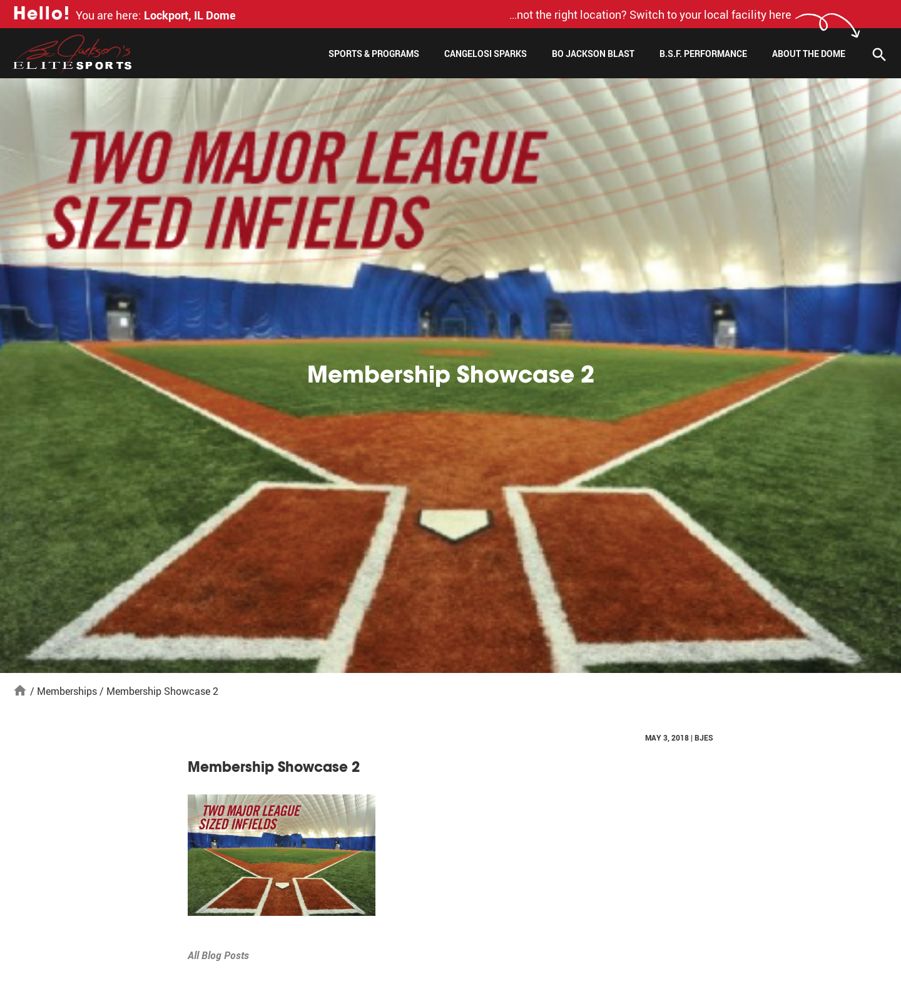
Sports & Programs (373, 53)
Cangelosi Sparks (485, 53)
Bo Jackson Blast (593, 53)
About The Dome (808, 53)
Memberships (67, 691)
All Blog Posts (218, 955)
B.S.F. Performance (703, 53)
